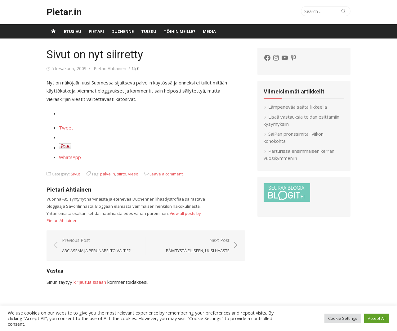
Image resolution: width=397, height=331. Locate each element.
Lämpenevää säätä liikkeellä (297, 107)
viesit (133, 174)
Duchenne (122, 31)
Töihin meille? (179, 31)
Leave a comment (166, 174)
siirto (121, 174)
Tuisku (148, 31)
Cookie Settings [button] (342, 318)
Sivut (75, 174)
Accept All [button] (377, 318)
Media (209, 31)
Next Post (198, 245)
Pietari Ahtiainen (110, 68)
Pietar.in (64, 12)
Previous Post (96, 245)
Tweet (66, 128)
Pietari (96, 31)
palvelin (107, 174)
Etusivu (72, 31)
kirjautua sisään (90, 282)
